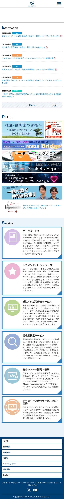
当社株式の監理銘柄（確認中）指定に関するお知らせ (23, 47)
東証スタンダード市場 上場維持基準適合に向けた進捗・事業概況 (28, 69)
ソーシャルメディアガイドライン (35, 483)
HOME (5, 441)
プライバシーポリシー (11, 483)
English (6, 475)
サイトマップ (55, 483)
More (32, 105)
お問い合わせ (32, 485)
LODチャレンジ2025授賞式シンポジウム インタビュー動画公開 (27, 58)
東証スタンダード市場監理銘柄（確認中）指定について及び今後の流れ (31, 36)
